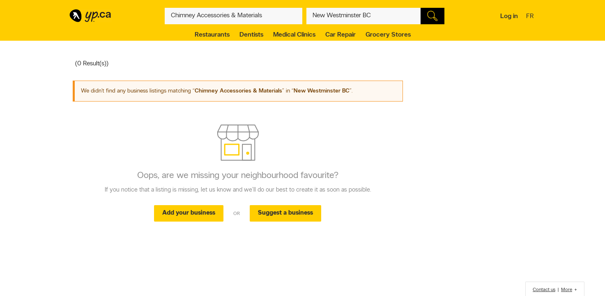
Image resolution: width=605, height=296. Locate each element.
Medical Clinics (294, 35)
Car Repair (340, 35)
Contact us (544, 289)
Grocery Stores (388, 35)
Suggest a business (285, 213)
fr (531, 17)
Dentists (251, 35)
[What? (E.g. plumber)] (234, 16)
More (566, 289)
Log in (509, 16)
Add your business (188, 213)
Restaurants (212, 35)
